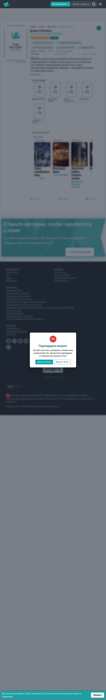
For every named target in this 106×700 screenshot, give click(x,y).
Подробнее (7, 696)
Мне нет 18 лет (62, 362)
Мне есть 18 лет (44, 362)
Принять (97, 695)
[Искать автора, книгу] (94, 4)
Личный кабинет (60, 4)
